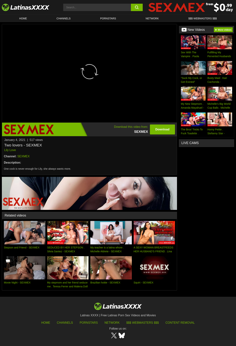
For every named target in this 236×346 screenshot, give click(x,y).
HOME (23, 18)
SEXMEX (23, 156)
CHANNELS (64, 18)
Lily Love (10, 150)
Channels (65, 322)
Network (152, 18)
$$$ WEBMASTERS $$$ (202, 18)
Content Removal (180, 322)
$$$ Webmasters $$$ (142, 322)
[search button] (137, 7)
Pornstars (108, 18)
